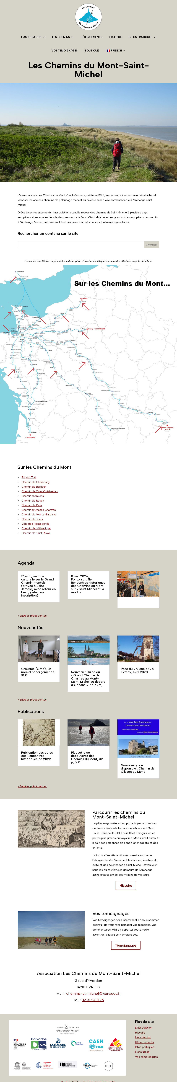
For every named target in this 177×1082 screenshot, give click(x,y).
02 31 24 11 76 (93, 1000)
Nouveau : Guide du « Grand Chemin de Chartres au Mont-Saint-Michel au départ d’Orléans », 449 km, (88, 678)
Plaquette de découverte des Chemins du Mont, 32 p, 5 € (87, 757)
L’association (31, 37)
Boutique (92, 50)
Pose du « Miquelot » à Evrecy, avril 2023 (137, 670)
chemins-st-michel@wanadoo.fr (93, 993)
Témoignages (126, 945)
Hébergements (91, 37)
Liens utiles (142, 1051)
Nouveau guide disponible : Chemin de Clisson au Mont (138, 768)
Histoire (115, 37)
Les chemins (61, 37)
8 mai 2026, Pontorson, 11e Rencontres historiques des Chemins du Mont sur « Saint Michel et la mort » (88, 584)
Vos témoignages (64, 50)
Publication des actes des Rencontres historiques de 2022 (37, 756)
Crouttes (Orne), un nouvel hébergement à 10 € (37, 672)
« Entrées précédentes (32, 615)
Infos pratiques (140, 37)
